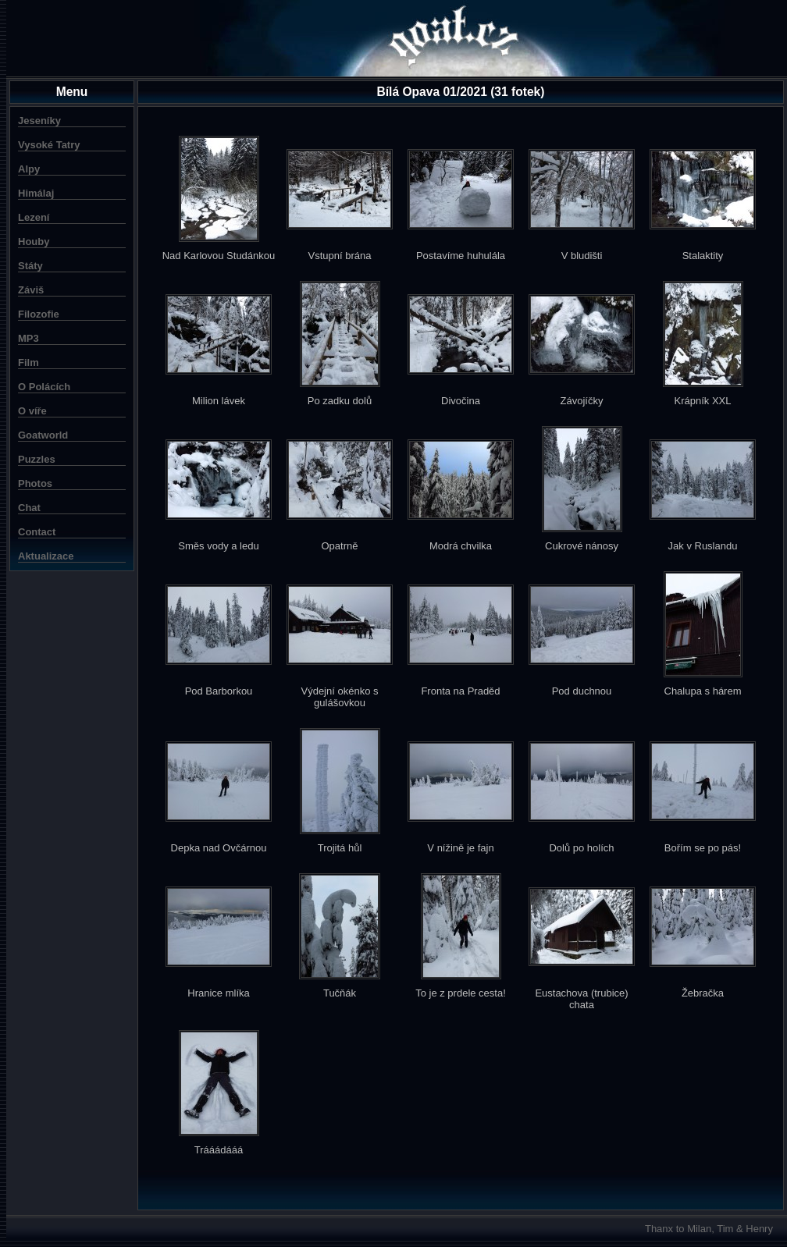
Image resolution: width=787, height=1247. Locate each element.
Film (28, 362)
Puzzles (36, 459)
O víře (32, 411)
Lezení (33, 217)
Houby (33, 241)
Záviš (31, 290)
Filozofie (38, 314)
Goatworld (43, 435)
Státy (30, 266)
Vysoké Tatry (49, 145)
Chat (29, 507)
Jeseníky (39, 120)
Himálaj (36, 193)
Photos (35, 483)
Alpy (29, 169)
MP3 (28, 338)
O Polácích (44, 387)
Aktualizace (46, 556)
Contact (36, 532)
